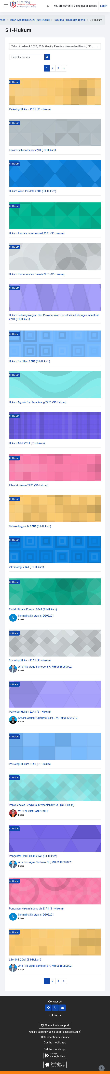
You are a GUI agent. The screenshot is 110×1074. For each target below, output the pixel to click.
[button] (48, 6)
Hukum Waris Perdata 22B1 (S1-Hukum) (32, 191)
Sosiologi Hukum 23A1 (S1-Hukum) (30, 660)
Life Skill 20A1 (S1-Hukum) (25, 959)
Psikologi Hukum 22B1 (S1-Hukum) (30, 109)
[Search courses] (27, 57)
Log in (103, 5)
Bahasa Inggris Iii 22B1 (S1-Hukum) (30, 526)
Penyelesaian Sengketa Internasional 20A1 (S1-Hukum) (41, 805)
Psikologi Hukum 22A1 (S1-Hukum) (30, 711)
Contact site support (55, 1025)
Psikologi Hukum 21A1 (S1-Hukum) (30, 764)
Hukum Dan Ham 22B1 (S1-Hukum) (29, 361)
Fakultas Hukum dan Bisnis (70, 19)
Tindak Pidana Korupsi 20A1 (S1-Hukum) (33, 609)
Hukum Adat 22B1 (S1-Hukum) (27, 443)
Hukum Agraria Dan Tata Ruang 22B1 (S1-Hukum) (37, 402)
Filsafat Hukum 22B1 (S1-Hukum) (28, 485)
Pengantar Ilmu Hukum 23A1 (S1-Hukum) (33, 856)
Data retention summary (55, 1037)
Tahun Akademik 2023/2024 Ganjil (30, 19)
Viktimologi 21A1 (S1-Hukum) (26, 567)
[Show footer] (102, 1068)
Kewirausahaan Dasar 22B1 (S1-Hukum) (32, 150)
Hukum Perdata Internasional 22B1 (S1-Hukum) (36, 233)
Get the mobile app (55, 1042)
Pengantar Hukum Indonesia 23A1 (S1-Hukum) (36, 908)
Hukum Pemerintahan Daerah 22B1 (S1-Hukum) (36, 274)
